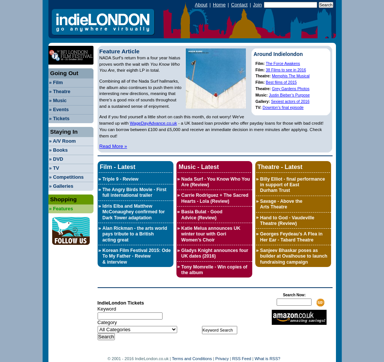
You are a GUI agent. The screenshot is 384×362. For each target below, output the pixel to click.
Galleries (61, 186)
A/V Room (62, 141)
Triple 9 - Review (120, 179)
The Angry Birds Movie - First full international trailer (134, 192)
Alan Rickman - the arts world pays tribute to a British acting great (134, 234)
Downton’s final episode (282, 108)
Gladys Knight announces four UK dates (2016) (214, 253)
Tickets (59, 118)
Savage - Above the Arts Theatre (281, 204)
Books (58, 150)
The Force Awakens (283, 64)
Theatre (60, 91)
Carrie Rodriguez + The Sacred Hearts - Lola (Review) (214, 198)
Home (219, 5)
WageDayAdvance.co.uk (153, 123)
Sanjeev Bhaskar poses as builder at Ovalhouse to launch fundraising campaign (293, 256)
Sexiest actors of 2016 (290, 102)
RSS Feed (241, 358)
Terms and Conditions (192, 358)
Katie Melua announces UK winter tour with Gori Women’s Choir (210, 234)
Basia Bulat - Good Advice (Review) (202, 214)
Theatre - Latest (280, 166)
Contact (239, 5)
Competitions (66, 177)
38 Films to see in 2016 (286, 70)
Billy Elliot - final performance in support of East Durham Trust (292, 184)
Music (58, 100)
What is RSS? (267, 358)
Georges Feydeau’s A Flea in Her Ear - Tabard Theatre (291, 236)
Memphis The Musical (291, 76)
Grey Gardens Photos (290, 89)
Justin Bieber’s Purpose (289, 95)
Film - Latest (118, 166)
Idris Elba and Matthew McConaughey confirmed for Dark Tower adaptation (133, 212)
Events (59, 109)
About (201, 5)
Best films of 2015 (281, 82)
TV (54, 168)
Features (61, 208)
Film (56, 82)
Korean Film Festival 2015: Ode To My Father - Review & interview (136, 256)
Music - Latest (199, 166)
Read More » (113, 146)
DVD (56, 159)
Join (257, 5)
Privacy (222, 358)
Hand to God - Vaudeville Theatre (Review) (287, 220)
